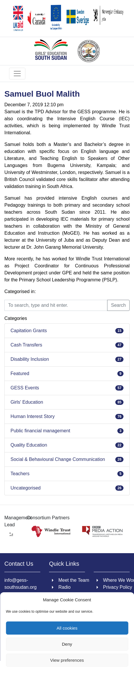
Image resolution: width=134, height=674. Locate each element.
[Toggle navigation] (17, 73)
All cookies (67, 628)
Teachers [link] (20, 473)
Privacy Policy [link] (117, 587)
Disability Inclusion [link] (30, 359)
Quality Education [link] (29, 445)
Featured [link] (20, 373)
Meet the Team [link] (73, 580)
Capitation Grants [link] (29, 330)
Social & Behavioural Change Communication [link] (58, 459)
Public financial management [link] (40, 430)
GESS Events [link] (25, 387)
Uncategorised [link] (26, 487)
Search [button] (118, 305)
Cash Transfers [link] (26, 344)
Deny (67, 644)
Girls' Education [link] (27, 402)
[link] (67, 18)
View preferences (67, 660)
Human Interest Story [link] (33, 416)
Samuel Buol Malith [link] (42, 93)
